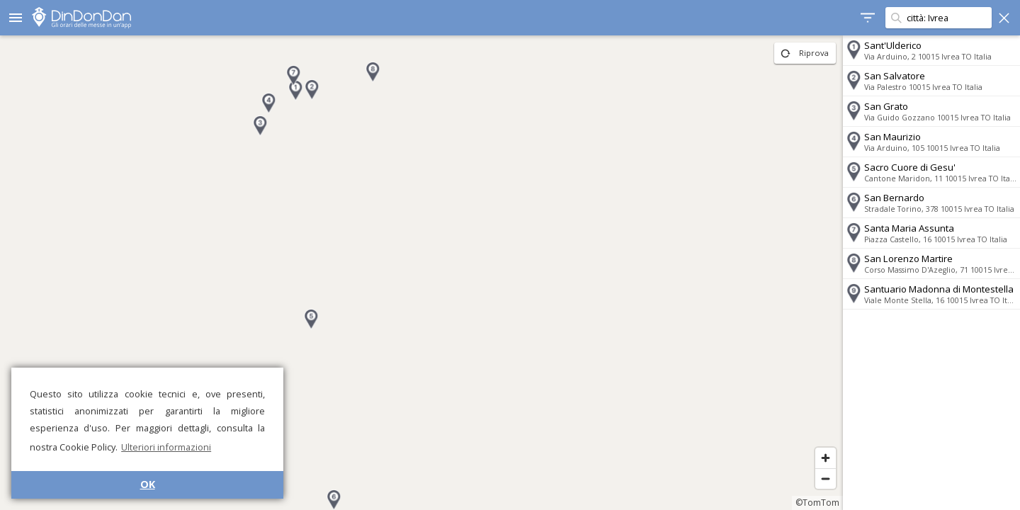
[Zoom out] (825, 478)
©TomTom (817, 503)
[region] (421, 272)
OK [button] (147, 484)
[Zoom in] (825, 458)
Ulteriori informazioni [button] (166, 447)
